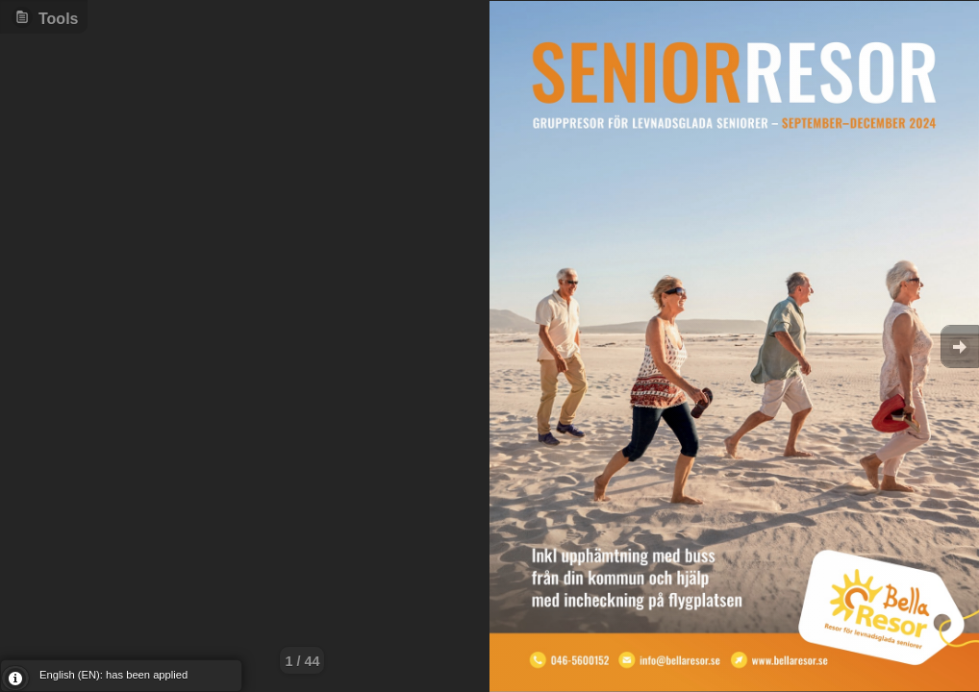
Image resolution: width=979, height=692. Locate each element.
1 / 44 (302, 661)
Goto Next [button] (960, 346)
